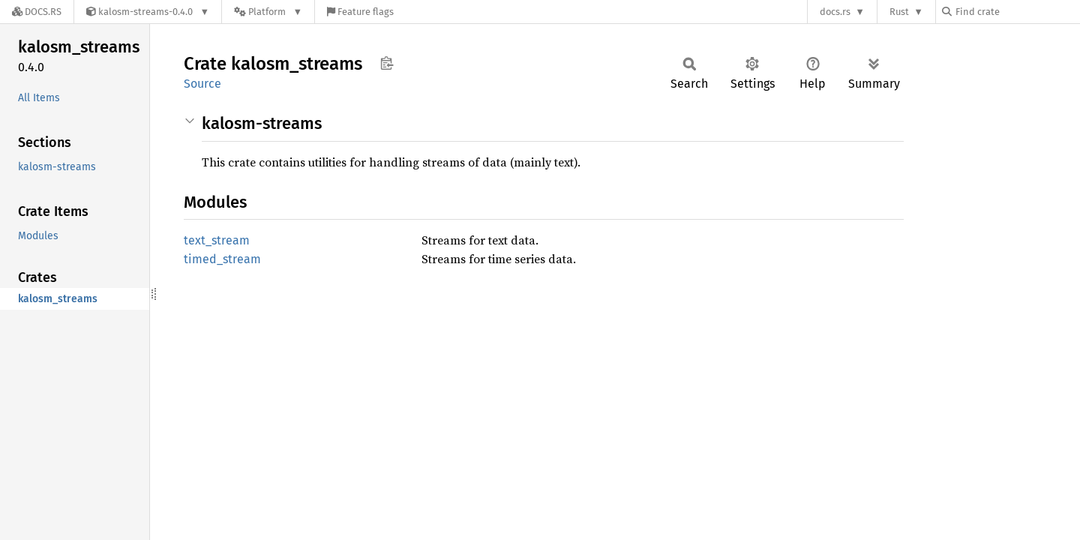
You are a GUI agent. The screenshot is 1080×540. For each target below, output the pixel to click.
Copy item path (386, 63)
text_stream (217, 240)
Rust (899, 11)
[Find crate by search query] (1017, 11)
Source (202, 83)
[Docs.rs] (37, 11)
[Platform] (268, 11)
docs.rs (835, 11)
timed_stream (222, 259)
